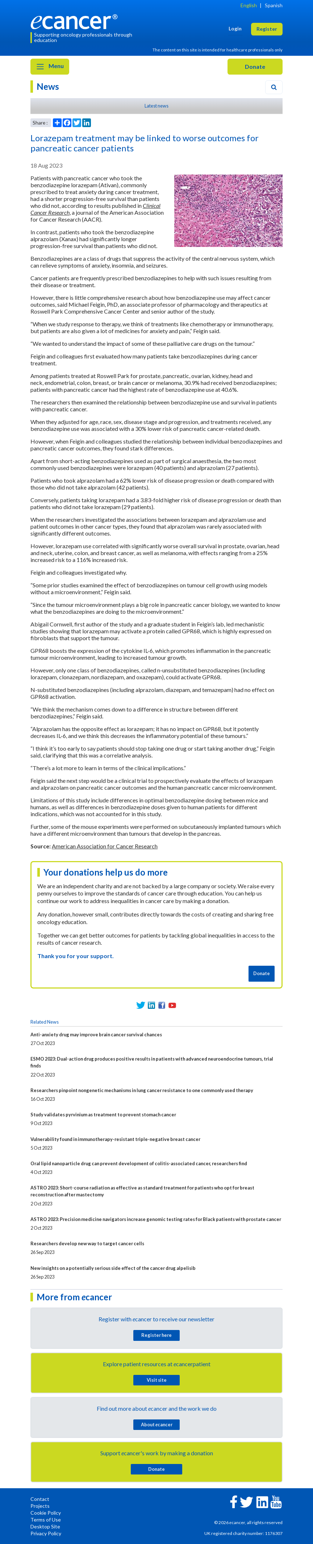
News (48, 86)
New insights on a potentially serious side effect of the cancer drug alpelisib (113, 1268)
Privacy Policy (45, 1533)
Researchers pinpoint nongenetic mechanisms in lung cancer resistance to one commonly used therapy (141, 1090)
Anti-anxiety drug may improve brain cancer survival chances (96, 1034)
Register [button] (266, 29)
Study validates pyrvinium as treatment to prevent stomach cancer (103, 1114)
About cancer (156, 1424)
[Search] (274, 87)
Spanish (274, 5)
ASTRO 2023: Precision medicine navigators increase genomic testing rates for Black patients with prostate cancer (155, 1219)
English (249, 5)
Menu (50, 66)
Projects (40, 1506)
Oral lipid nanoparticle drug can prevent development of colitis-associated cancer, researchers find (138, 1163)
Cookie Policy (45, 1513)
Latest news (156, 106)
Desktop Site (45, 1526)
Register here (156, 1335)
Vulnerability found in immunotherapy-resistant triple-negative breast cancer (115, 1139)
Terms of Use (45, 1519)
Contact (39, 1499)
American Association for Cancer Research (105, 846)
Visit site (157, 1380)
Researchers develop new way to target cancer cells (87, 1243)
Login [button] (235, 28)
